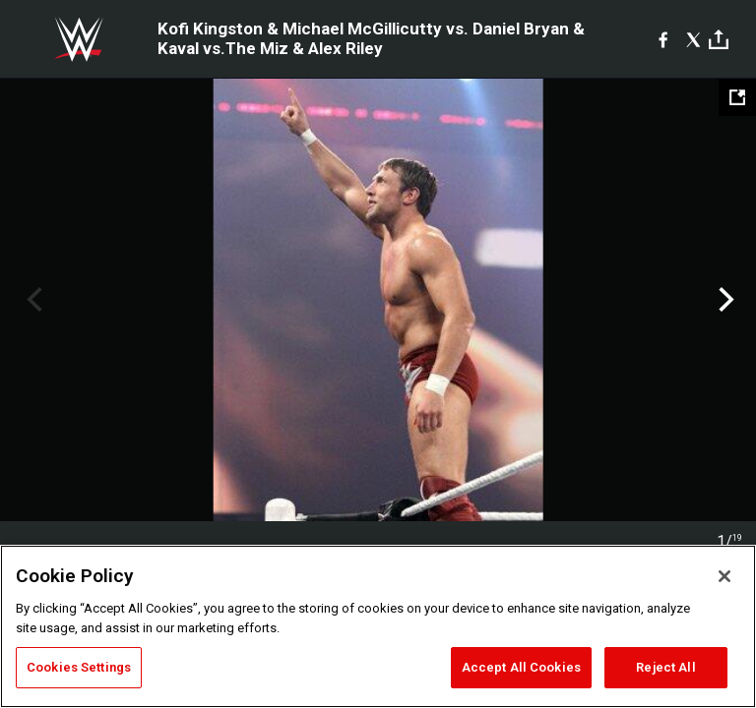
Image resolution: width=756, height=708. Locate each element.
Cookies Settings (79, 667)
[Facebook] (663, 39)
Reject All (665, 667)
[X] (693, 39)
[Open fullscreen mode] (737, 97)
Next (724, 299)
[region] (378, 626)
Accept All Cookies (521, 667)
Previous (32, 299)
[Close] (724, 576)
